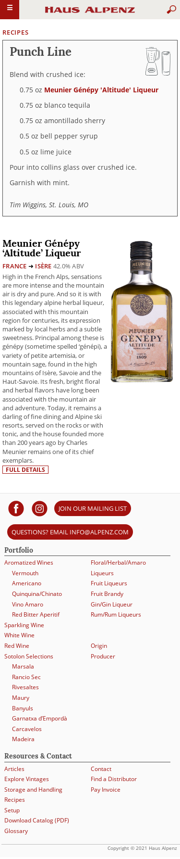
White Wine (19, 635)
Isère (43, 266)
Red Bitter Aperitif (36, 614)
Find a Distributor (114, 779)
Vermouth (25, 573)
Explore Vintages (26, 779)
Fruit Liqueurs (109, 583)
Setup (12, 810)
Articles (14, 769)
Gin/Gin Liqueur (111, 604)
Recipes (15, 32)
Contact (101, 769)
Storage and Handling (33, 789)
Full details (25, 470)
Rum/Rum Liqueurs (116, 614)
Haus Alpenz (90, 14)
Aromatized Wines (28, 562)
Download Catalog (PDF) (36, 820)
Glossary (16, 831)
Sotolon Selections (28, 656)
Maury (20, 698)
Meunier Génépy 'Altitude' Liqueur (101, 89)
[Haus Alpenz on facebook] (16, 508)
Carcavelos (27, 729)
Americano (26, 583)
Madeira (23, 739)
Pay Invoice (105, 789)
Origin (99, 646)
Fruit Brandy (107, 594)
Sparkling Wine (24, 625)
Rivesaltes (25, 687)
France (14, 266)
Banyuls (22, 708)
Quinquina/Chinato (37, 594)
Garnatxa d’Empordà (39, 718)
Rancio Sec (26, 677)
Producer (103, 656)
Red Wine (16, 646)
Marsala (23, 666)
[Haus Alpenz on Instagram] (39, 508)
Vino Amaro (27, 604)
